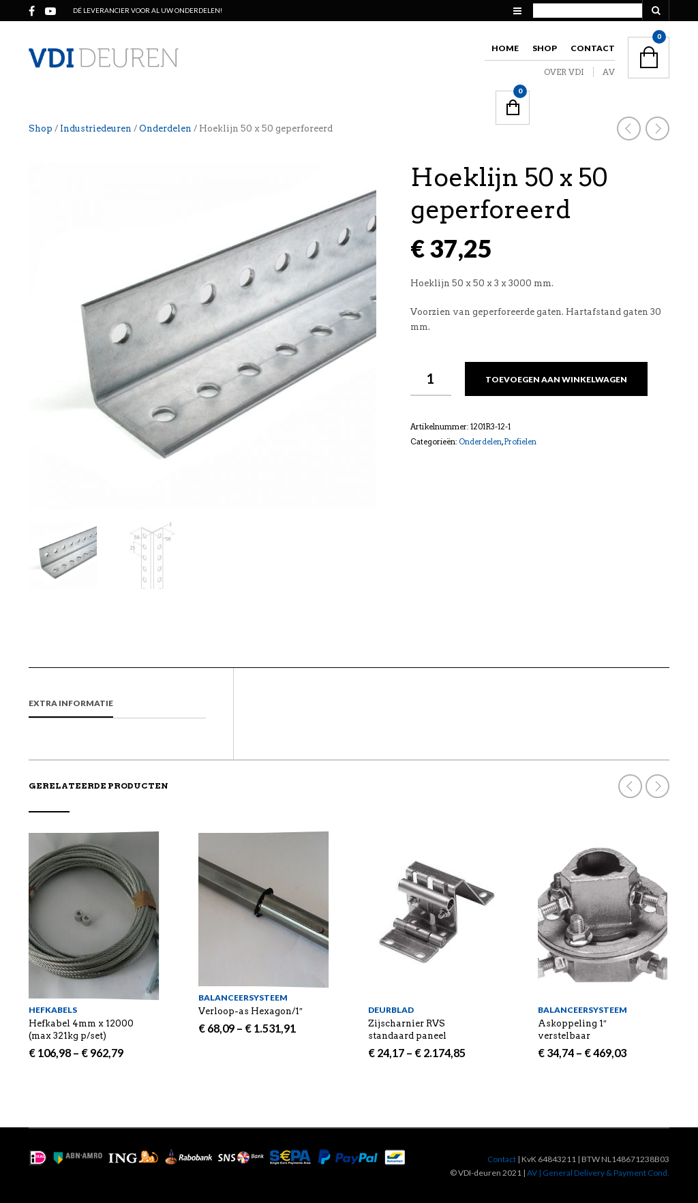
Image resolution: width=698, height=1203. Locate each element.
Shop (544, 48)
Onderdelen (165, 128)
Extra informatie (71, 703)
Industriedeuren (96, 128)
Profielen (520, 441)
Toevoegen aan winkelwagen (556, 379)
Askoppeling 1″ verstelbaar (572, 1029)
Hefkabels (53, 1010)
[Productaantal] (430, 379)
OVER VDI (564, 72)
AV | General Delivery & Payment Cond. (598, 1173)
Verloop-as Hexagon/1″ (250, 1011)
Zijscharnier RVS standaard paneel (407, 1029)
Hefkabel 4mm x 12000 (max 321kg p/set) (81, 1029)
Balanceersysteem (243, 997)
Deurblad (391, 1010)
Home (505, 48)
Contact (593, 48)
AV (609, 72)
